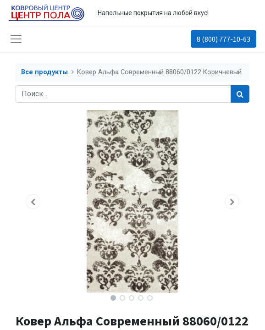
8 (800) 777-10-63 (223, 39)
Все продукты (44, 72)
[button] (33, 202)
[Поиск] (240, 94)
